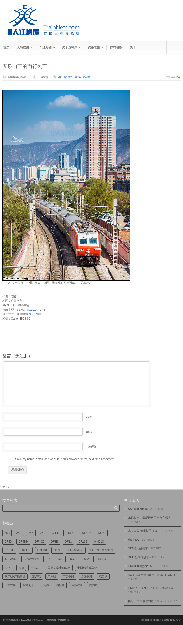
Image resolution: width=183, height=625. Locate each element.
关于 (133, 47)
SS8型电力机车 (138, 509)
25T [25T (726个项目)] (42, 532)
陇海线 (86, 76)
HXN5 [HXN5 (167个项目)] (57, 550)
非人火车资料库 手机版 (142, 531)
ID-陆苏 (68, 76)
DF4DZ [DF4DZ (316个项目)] (39, 541)
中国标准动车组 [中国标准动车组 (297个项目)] (87, 567)
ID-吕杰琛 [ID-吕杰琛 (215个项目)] (11, 559)
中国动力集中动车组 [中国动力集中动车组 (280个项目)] (58, 567)
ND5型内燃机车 (138, 548)
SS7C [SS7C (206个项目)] (102, 559)
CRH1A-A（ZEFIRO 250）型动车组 (151, 588)
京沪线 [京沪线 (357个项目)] (36, 576)
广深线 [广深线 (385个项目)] (51, 576)
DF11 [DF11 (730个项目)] (68, 541)
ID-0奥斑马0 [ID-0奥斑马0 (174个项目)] (75, 550)
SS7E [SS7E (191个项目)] (8, 567)
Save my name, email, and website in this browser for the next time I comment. (65, 459)
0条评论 (176, 77)
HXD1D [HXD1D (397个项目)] (9, 550)
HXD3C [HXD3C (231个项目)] (26, 550)
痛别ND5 (133, 539)
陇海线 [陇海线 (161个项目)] (93, 585)
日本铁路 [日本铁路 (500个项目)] (10, 585)
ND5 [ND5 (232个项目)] (48, 559)
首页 (6, 47)
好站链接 (116, 47)
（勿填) (91, 446)
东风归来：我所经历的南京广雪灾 (149, 517)
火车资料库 (71, 47)
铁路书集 (95, 47)
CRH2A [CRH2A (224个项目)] (56, 532)
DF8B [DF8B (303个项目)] (54, 541)
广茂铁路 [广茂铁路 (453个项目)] (68, 576)
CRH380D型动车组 (140, 566)
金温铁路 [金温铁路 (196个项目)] (77, 585)
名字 (89, 417)
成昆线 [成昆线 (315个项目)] (103, 576)
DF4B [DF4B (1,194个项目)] (72, 532)
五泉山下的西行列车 (24, 66)
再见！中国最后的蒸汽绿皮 (145, 601)
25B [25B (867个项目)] (7, 532)
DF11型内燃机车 (138, 557)
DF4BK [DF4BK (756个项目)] (86, 532)
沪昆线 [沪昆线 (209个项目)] (45, 585)
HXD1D (32, 309)
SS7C (20, 309)
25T (60, 76)
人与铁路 (24, 47)
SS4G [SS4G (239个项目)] (88, 559)
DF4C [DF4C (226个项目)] (101, 532)
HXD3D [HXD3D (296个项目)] (42, 550)
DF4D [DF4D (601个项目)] (8, 541)
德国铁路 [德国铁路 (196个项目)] (86, 576)
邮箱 (89, 431)
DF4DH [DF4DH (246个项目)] (23, 541)
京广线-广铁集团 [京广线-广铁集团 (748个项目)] (15, 576)
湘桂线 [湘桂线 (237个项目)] (60, 585)
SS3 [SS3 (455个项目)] (60, 559)
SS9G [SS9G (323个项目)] (34, 567)
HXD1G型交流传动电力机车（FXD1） (152, 575)
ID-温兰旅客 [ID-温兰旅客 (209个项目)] (31, 559)
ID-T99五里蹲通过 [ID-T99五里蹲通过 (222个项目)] (101, 550)
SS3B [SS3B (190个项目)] (73, 559)
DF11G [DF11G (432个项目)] (83, 541)
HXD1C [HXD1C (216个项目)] (99, 541)
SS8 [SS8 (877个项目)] (21, 567)
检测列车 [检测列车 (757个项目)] (28, 585)
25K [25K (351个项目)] (30, 532)
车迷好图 (47, 47)
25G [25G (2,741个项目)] (19, 532)
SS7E (77, 76)
